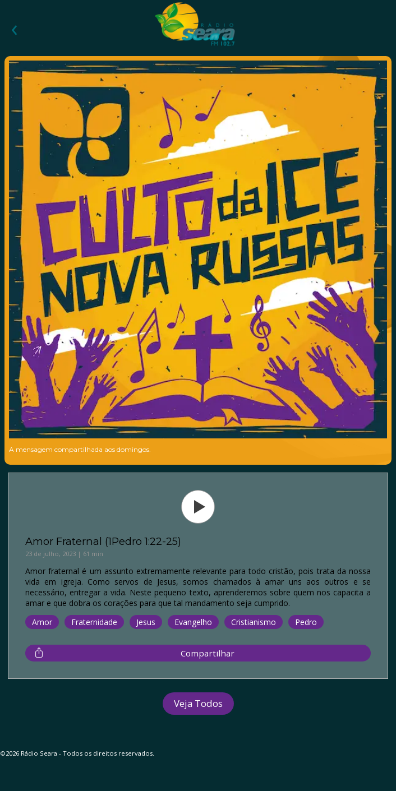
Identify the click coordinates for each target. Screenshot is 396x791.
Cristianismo (253, 622)
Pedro (306, 622)
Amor (42, 622)
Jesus (145, 622)
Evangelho (193, 622)
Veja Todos (198, 703)
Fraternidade (94, 622)
